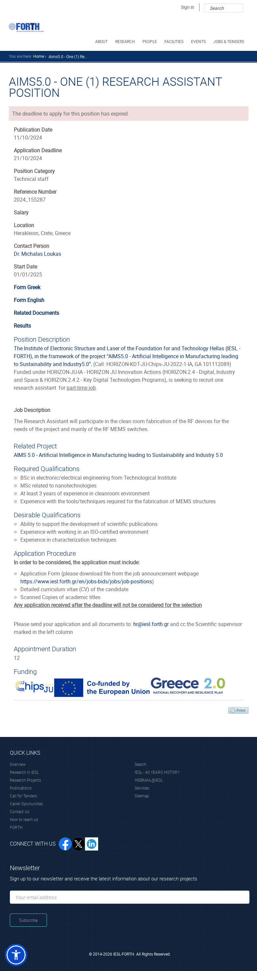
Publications (21, 787)
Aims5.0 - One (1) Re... (68, 56)
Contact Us (19, 811)
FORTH (16, 827)
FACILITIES (174, 41)
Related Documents (36, 312)
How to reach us (24, 819)
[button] (16, 954)
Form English (29, 300)
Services (142, 787)
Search (140, 764)
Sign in (187, 7)
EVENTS (199, 41)
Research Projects (25, 780)
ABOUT (102, 41)
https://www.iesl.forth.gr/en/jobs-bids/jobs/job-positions (86, 581)
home (38, 56)
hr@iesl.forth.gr (151, 624)
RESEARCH (125, 41)
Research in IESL (24, 772)
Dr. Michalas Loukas (37, 253)
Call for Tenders (23, 795)
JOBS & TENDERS (229, 41)
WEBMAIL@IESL (149, 780)
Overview (18, 764)
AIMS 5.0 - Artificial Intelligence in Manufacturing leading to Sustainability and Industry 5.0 (118, 455)
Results (22, 325)
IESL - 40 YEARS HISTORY (157, 772)
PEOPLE (150, 41)
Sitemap (142, 795)
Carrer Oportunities (26, 803)
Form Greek (27, 287)
